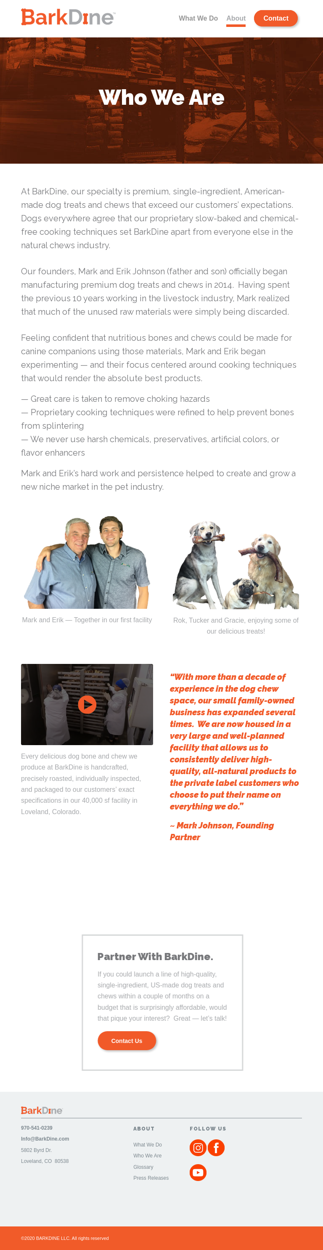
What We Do (147, 1145)
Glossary (143, 1167)
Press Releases (151, 1178)
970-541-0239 (37, 1128)
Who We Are (147, 1156)
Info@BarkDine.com (45, 1139)
